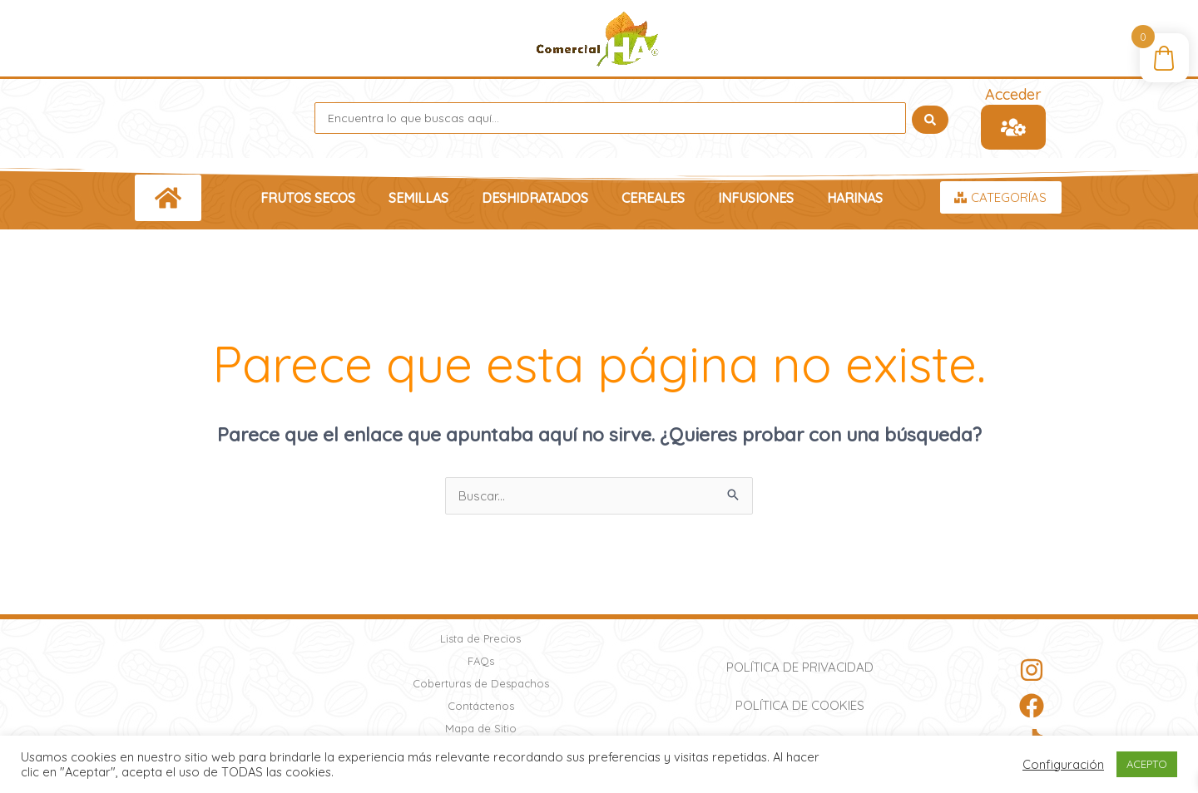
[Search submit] (930, 118)
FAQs (481, 660)
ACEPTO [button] (1146, 764)
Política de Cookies (799, 705)
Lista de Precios (480, 638)
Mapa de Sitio (481, 728)
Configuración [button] (1063, 764)
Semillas (418, 198)
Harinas (855, 198)
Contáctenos (481, 705)
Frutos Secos (307, 198)
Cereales (653, 198)
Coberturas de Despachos (481, 683)
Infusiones (756, 198)
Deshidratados (535, 198)
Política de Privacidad (800, 667)
